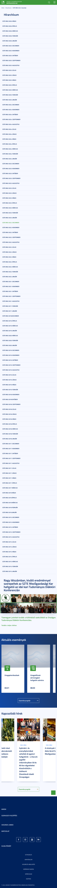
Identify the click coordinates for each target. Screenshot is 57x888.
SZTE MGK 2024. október (10, 114)
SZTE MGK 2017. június (9, 473)
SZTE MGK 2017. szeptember (11, 458)
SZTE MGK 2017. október (10, 453)
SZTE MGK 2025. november (10, 51)
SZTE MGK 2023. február (10, 213)
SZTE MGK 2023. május (9, 198)
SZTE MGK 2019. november (10, 355)
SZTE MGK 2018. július (9, 409)
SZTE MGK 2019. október (10, 360)
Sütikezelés (28, 855)
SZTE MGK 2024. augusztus (10, 124)
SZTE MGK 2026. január (9, 41)
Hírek (2, 8)
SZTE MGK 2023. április (9, 203)
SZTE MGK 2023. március (10, 208)
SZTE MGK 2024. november (10, 109)
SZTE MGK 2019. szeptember (11, 365)
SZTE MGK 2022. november (10, 227)
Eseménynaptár (24, 700)
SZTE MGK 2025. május (9, 80)
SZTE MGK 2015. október (10, 527)
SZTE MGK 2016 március (10, 502)
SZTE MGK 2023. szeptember (11, 178)
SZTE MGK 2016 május (9, 493)
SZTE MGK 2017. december (10, 444)
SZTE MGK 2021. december (10, 281)
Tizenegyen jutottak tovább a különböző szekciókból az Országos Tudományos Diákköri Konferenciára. (28, 618)
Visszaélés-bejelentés (28, 864)
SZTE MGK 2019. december (10, 350)
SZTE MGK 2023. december (10, 164)
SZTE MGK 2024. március (10, 149)
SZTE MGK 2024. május (9, 139)
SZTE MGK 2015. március (10, 561)
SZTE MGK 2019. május (9, 385)
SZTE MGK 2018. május (9, 419)
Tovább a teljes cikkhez (9, 625)
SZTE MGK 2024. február (10, 154)
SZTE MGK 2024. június (9, 134)
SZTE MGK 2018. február (10, 434)
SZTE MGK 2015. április (9, 557)
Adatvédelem (28, 859)
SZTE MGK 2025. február (10, 95)
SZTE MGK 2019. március (10, 326)
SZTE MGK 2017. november (10, 448)
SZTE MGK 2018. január (9, 439)
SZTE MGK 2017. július (9, 468)
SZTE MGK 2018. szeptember (11, 404)
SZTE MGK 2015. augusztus (10, 537)
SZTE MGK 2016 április (9, 498)
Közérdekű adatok (28, 869)
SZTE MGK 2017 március (10, 488)
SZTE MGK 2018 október (10, 399)
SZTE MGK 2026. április (9, 26)
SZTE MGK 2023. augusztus (10, 183)
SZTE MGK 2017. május (9, 478)
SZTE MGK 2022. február (10, 272)
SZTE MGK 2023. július (9, 188)
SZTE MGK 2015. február (10, 566)
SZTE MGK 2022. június (9, 252)
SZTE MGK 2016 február (10, 507)
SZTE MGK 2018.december (10, 316)
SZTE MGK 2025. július (9, 70)
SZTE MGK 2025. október (10, 55)
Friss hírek (23, 745)
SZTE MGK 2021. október (10, 291)
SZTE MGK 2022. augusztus (10, 242)
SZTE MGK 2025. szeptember (11, 60)
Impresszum (28, 874)
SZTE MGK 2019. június (9, 380)
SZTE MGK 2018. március (10, 429)
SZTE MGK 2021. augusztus (10, 301)
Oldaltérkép (6, 846)
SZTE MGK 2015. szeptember (11, 532)
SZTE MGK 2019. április (9, 321)
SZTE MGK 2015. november (10, 522)
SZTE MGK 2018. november (10, 394)
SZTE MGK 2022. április (9, 262)
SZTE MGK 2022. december (19, 8)
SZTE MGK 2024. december (10, 105)
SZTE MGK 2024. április (9, 144)
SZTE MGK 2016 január (9, 512)
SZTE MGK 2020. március (10, 335)
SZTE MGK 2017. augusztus (10, 463)
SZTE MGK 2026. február (10, 36)
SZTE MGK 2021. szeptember (11, 296)
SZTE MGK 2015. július (9, 542)
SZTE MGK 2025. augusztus (10, 65)
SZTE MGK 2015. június (9, 547)
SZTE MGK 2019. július (9, 375)
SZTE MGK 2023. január (9, 218)
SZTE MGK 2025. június (9, 75)
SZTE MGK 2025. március (10, 90)
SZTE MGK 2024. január (9, 159)
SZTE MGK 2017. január (9, 311)
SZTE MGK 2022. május (9, 257)
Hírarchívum (8, 8)
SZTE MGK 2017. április (9, 483)
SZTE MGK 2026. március (10, 31)
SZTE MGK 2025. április (9, 85)
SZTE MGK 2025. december (10, 46)
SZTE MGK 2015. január (9, 571)
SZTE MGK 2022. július (9, 247)
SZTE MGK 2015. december (10, 517)
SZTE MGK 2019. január (9, 331)
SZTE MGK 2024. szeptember (11, 119)
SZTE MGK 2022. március (10, 267)
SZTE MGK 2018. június (9, 414)
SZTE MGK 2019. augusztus (10, 370)
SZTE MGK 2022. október (10, 232)
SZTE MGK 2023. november (10, 168)
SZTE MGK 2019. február (10, 389)
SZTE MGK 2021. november (10, 286)
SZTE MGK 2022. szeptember (11, 237)
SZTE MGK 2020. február (10, 340)
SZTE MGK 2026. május (9, 21)
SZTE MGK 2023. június (9, 193)
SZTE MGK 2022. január (9, 277)
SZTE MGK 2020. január (9, 345)
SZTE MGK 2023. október (10, 173)
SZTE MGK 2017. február (10, 306)
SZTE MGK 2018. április (9, 424)
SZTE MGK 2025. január (9, 100)
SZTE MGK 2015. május (9, 552)
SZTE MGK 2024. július (9, 129)
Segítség (28, 879)
